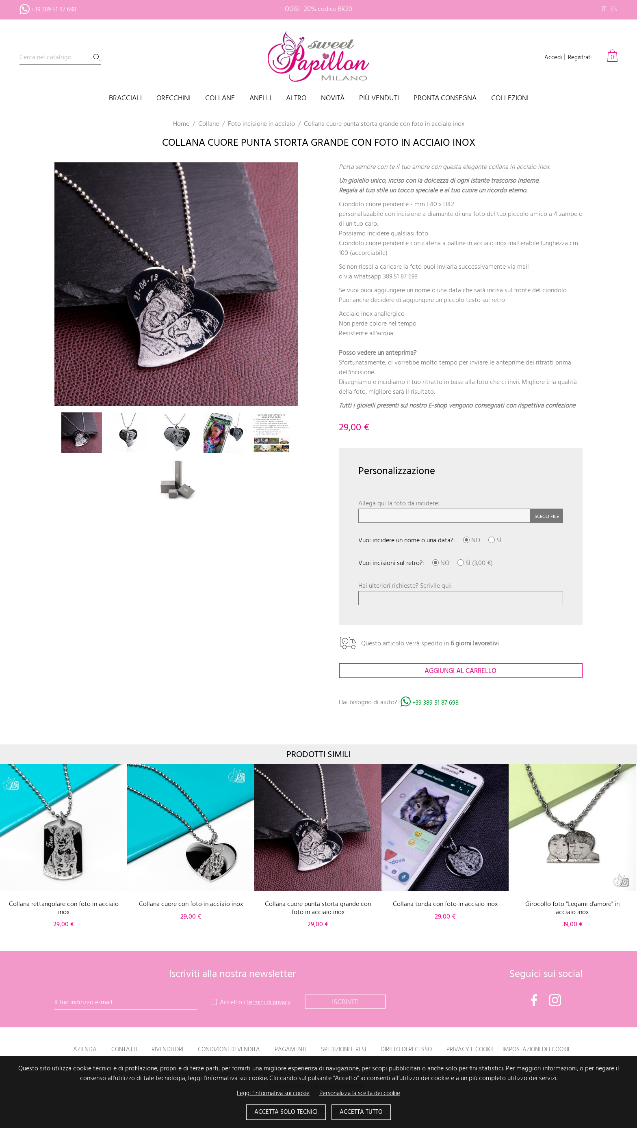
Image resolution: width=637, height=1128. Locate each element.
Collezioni (510, 98)
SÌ (494, 541)
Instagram (555, 1001)
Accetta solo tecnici (284, 1112)
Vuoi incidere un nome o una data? (405, 541)
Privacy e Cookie (479, 1050)
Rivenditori (154, 1050)
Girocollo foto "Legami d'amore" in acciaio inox (572, 909)
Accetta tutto (363, 1112)
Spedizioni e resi (343, 1050)
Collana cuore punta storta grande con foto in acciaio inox (318, 909)
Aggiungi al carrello (461, 671)
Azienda (67, 1050)
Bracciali (125, 98)
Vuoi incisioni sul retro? (390, 563)
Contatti (108, 1050)
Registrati (578, 57)
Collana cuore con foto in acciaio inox (191, 905)
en (614, 9)
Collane (220, 98)
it (602, 9)
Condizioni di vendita (221, 1050)
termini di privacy (271, 1003)
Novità (332, 98)
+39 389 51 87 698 (436, 704)
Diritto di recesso (410, 1050)
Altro (296, 98)
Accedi (549, 57)
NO (471, 541)
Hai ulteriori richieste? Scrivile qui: (405, 586)
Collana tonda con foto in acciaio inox (445, 905)
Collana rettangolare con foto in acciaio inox (64, 909)
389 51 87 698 (401, 277)
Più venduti (379, 98)
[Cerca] (60, 58)
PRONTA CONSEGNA (445, 98)
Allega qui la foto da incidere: (399, 504)
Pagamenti (286, 1050)
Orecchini (173, 98)
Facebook (534, 1001)
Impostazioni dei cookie (551, 1050)
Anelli (260, 98)
